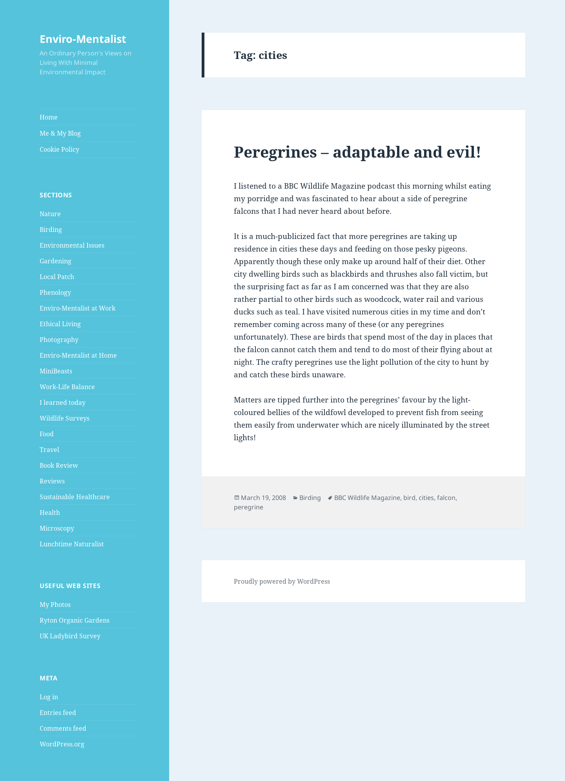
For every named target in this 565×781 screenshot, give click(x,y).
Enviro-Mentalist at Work (77, 308)
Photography (59, 339)
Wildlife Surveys (64, 418)
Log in (49, 697)
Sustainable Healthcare (75, 496)
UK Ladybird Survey (70, 636)
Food (47, 434)
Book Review (59, 465)
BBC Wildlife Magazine (367, 497)
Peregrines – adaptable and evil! (357, 151)
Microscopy (57, 528)
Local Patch (57, 276)
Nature (50, 213)
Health (50, 512)
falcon (446, 497)
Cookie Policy (59, 149)
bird (409, 497)
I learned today (63, 402)
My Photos (55, 604)
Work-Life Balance (67, 386)
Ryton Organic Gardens (74, 620)
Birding (51, 229)
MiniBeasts (56, 371)
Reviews (52, 481)
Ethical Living (60, 324)
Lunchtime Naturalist (72, 544)
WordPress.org (62, 744)
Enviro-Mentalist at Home (78, 355)
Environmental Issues (72, 245)
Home (49, 117)
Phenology (55, 292)
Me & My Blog (60, 133)
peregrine (248, 507)
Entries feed (58, 712)
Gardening (55, 261)
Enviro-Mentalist (83, 38)
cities (426, 497)
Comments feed (63, 728)
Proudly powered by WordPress (282, 581)
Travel (49, 449)
